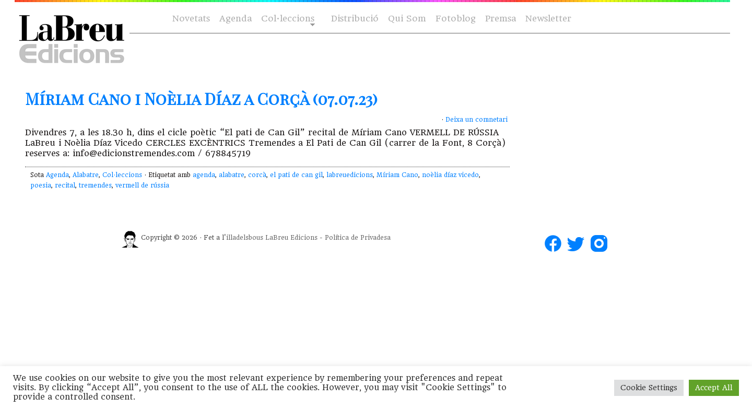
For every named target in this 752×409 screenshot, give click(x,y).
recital (65, 185)
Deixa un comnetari (476, 119)
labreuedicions (349, 175)
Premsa (500, 19)
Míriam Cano (397, 175)
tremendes (95, 185)
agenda (204, 175)
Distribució (355, 19)
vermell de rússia (142, 185)
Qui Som (407, 19)
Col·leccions (287, 19)
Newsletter (548, 19)
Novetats (191, 19)
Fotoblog (456, 19)
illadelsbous (244, 237)
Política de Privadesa (358, 237)
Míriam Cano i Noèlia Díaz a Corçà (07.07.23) (201, 98)
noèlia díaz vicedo (450, 175)
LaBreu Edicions (291, 237)
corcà (257, 175)
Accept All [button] (714, 387)
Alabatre (86, 175)
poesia (40, 185)
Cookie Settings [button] (648, 387)
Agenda (235, 19)
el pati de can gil (296, 175)
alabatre (231, 175)
